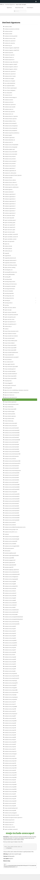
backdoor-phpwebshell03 (10, 564)
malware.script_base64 (10, 106)
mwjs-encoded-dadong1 (10, 371)
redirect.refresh (8, 246)
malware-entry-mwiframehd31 (12, 475)
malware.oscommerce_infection (12, 29)
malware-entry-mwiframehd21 (12, 428)
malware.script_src (9, 824)
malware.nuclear (8, 31)
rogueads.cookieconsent (10, 262)
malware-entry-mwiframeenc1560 (12, 454)
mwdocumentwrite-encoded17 (12, 357)
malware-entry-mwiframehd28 (12, 444)
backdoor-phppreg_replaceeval (12, 569)
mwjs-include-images (9, 411)
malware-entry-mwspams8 (11, 128)
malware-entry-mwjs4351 (10, 742)
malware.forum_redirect (10, 180)
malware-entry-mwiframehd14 (12, 465)
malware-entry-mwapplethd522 (12, 546)
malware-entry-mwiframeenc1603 (12, 461)
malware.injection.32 (9, 819)
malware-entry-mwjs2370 (10, 775)
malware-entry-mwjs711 (10, 704)
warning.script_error (9, 295)
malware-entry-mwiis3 (10, 654)
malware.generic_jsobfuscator (12, 187)
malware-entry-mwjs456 (10, 661)
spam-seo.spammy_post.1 (10, 324)
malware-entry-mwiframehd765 (12, 624)
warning (7, 305)
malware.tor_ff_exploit (10, 81)
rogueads (7, 253)
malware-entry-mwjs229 (10, 798)
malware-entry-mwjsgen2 (11, 812)
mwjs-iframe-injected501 (10, 350)
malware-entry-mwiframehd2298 (12, 439)
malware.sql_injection (10, 111)
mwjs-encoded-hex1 (9, 354)
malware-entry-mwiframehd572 (12, 496)
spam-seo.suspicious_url (10, 321)
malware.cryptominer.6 (10, 213)
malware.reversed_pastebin (11, 36)
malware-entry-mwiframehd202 (12, 435)
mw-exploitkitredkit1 (10, 85)
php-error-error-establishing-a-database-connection (16, 390)
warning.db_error (9, 269)
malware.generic (8, 189)
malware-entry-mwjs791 (10, 711)
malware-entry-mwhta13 (10, 593)
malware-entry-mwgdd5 (10, 583)
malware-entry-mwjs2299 (10, 796)
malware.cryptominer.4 (10, 203)
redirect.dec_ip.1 (8, 250)
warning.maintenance (10, 288)
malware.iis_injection (9, 55)
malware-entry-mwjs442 (10, 657)
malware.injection (9, 52)
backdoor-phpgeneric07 (10, 560)
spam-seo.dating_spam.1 (10, 220)
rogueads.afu (8, 255)
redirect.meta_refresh (10, 827)
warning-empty (8, 279)
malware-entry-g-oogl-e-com (11, 529)
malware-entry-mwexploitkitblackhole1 (14, 619)
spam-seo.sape (8, 310)
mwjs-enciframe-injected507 (11, 366)
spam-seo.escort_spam (10, 229)
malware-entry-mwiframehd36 (12, 506)
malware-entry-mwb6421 (10, 543)
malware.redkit (8, 26)
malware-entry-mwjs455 (10, 659)
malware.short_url (9, 114)
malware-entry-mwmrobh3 (11, 151)
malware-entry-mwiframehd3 (11, 442)
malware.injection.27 (9, 59)
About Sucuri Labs (19, 7)
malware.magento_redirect (11, 69)
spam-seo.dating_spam (10, 222)
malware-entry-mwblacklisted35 (12, 574)
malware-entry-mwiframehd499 (12, 484)
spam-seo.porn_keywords (10, 312)
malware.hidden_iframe (10, 121)
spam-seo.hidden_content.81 (11, 829)
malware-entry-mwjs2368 (10, 791)
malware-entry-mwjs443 (10, 723)
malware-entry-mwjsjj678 (11, 687)
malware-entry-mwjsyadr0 (11, 491)
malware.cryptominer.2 (10, 199)
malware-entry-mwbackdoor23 (12, 572)
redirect (6, 328)
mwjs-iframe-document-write (11, 331)
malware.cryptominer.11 (10, 201)
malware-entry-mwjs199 (10, 725)
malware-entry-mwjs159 (10, 730)
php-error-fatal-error (9, 395)
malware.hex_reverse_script (11, 184)
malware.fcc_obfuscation (10, 173)
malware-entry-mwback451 (11, 541)
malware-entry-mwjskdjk (10, 694)
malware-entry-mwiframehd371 (12, 510)
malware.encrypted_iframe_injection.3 (13, 817)
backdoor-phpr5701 (9, 567)
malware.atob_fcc (9, 142)
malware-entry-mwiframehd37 (12, 503)
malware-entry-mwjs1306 (10, 765)
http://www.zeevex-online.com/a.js (13, 846)
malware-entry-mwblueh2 (11, 602)
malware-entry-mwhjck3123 (11, 586)
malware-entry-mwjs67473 (11, 673)
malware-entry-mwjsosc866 (11, 690)
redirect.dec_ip (8, 326)
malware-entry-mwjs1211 (10, 751)
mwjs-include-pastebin (10, 413)
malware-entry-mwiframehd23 (12, 446)
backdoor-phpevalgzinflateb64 (12, 555)
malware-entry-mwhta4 (10, 524)
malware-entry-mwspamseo (11, 125)
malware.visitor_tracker (10, 76)
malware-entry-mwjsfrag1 (11, 680)
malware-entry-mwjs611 (10, 628)
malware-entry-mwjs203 (10, 734)
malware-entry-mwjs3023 (10, 789)
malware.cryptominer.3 (10, 196)
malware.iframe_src (9, 57)
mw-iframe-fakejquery (10, 90)
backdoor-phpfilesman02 (10, 553)
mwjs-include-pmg (9, 420)
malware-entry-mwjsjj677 (11, 685)
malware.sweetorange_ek (11, 97)
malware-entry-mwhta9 (10, 458)
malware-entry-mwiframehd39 (12, 513)
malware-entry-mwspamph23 (11, 144)
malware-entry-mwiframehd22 (12, 437)
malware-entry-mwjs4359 (10, 720)
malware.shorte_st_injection (11, 116)
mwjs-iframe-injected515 (10, 345)
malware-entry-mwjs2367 (10, 801)
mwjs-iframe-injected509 (10, 347)
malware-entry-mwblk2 (10, 607)
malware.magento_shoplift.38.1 (12, 50)
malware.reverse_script (10, 38)
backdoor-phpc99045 (9, 557)
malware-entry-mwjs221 (10, 739)
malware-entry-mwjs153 (10, 732)
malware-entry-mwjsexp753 (11, 683)
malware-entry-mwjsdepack (11, 697)
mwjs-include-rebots (9, 418)
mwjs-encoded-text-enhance (11, 336)
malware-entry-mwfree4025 (11, 614)
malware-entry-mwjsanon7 (11, 713)
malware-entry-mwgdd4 (10, 598)
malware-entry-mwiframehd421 (12, 520)
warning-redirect (21, 303)
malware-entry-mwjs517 (10, 650)
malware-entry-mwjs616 (10, 638)
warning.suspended (9, 293)
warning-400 (7, 276)
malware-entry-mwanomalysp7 (12, 536)
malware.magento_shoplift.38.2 (12, 47)
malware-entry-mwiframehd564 (12, 487)
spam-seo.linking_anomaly (11, 265)
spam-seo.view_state (9, 319)
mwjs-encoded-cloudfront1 (11, 373)
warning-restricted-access (11, 284)
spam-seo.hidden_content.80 (11, 234)
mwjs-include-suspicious (10, 416)
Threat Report (30, 7)
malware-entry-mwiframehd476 (12, 498)
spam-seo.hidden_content (10, 239)
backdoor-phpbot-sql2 (10, 149)
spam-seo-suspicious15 (10, 225)
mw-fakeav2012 (8, 92)
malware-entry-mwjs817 (10, 716)
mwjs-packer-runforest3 (10, 385)
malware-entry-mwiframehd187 (12, 451)
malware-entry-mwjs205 (10, 737)
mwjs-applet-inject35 (9, 364)
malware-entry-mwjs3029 (10, 784)
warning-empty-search (10, 281)
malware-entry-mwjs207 (10, 744)
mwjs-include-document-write (11, 404)
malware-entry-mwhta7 (10, 522)
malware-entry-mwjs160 (10, 727)
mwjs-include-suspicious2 (10, 402)
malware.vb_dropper (9, 78)
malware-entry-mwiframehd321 (12, 508)
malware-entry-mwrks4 (10, 166)
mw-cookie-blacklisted (10, 83)
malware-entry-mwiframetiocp (12, 621)
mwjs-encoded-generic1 (10, 369)
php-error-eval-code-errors (11, 397)
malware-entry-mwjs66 (10, 671)
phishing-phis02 (8, 387)
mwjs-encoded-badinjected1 (11, 808)
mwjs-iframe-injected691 (10, 409)
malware (7, 534)
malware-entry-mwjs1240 (10, 758)
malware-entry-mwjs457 (10, 668)
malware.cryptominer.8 (10, 208)
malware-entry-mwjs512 (10, 664)
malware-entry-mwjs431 (10, 794)
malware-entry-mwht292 (10, 595)
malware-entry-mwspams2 (11, 130)
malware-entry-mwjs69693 (11, 706)
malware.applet (8, 135)
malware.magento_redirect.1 (11, 66)
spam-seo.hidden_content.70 (11, 236)
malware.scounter (9, 99)
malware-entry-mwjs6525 (10, 640)
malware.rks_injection (10, 43)
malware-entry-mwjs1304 (10, 768)
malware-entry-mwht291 (10, 588)
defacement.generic (9, 548)
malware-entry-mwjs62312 (11, 645)
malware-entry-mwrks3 (10, 158)
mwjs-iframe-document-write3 (12, 815)
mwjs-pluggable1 (9, 383)
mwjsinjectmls (8, 380)
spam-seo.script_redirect (10, 307)
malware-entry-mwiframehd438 (12, 515)
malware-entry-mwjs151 (10, 749)
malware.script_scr (9, 109)
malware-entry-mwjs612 (10, 626)
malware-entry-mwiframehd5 (11, 482)
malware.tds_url (8, 95)
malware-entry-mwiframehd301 (12, 472)
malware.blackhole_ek (10, 140)
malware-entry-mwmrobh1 (11, 423)
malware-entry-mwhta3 (10, 590)
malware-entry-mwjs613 (10, 635)
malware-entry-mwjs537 (10, 631)
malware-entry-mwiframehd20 (12, 449)
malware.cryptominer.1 (10, 168)
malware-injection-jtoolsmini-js (12, 132)
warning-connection (21, 298)
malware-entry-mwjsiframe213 (12, 678)
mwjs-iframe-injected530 (10, 378)
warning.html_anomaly (10, 286)
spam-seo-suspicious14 (10, 227)
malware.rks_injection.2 (10, 71)
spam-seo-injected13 (9, 241)
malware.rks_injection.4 (10, 104)
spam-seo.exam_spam (10, 232)
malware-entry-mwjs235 (10, 805)
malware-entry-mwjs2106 (10, 772)
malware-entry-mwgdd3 (10, 600)
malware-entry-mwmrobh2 (11, 154)
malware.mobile (8, 33)
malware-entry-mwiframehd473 (12, 501)
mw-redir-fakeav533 (9, 217)
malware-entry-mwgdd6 (10, 581)
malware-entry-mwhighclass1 (11, 576)
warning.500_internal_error (11, 272)
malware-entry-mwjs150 (10, 763)
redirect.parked (8, 248)
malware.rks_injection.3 (10, 73)
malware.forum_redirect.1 (11, 182)
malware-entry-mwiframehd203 (12, 432)
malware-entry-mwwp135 (10, 123)
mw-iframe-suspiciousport (11, 88)
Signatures (9, 7)
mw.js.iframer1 (8, 359)
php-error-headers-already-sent (12, 392)
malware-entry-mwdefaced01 (11, 612)
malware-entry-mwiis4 (10, 756)
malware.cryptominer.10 (10, 170)
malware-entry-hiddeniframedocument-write (15, 527)
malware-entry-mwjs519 (10, 633)
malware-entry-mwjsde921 (11, 699)
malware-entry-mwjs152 (10, 746)
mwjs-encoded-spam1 (10, 338)
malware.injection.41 (9, 822)
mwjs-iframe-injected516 (10, 376)
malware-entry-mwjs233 (10, 803)
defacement (7, 550)
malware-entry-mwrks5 (10, 163)
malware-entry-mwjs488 (10, 666)
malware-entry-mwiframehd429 (12, 517)
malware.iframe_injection (11, 118)
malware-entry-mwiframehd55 (12, 477)
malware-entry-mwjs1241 (10, 760)
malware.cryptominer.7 (10, 210)
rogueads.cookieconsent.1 (10, 260)
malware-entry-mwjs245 (10, 782)
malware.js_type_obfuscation (11, 62)
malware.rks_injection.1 (10, 40)
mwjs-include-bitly (9, 406)
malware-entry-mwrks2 (10, 156)
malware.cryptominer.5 (10, 206)
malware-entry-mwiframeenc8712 (12, 463)
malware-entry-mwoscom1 (11, 425)
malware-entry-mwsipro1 (10, 161)
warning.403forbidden (10, 274)
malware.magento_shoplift (11, 64)
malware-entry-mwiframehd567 (12, 489)
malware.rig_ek (8, 45)
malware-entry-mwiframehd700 (12, 494)
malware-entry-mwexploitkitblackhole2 (14, 616)
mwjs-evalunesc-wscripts (10, 333)
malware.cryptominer (10, 137)
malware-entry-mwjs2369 (10, 777)
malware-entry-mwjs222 (10, 770)
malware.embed (8, 177)
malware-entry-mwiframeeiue (12, 456)
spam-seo (7, 243)
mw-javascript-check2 (10, 215)
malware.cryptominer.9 (10, 194)
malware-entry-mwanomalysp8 (12, 539)
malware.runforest (9, 102)
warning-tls (21, 300)
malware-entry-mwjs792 (10, 718)
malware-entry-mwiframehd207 (12, 430)
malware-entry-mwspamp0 (11, 147)
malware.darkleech (9, 192)
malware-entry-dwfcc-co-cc (11, 531)
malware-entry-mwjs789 (10, 709)
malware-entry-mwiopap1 (11, 753)
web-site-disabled (9, 291)
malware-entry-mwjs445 (10, 652)
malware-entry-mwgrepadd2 (11, 579)
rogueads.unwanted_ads (10, 258)
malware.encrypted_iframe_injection (13, 175)
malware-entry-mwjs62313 (11, 642)
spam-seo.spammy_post (10, 317)
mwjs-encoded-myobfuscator (11, 352)
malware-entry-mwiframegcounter (13, 470)
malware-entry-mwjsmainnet (11, 692)
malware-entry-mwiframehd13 (12, 468)
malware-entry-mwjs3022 (10, 786)
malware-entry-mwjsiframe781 (12, 675)
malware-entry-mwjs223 (10, 779)
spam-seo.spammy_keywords (11, 314)
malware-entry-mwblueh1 (11, 605)
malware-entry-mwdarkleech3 (12, 609)
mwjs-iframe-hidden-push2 (11, 340)
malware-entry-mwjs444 (10, 810)
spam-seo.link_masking (10, 267)
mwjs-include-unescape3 (10, 399)
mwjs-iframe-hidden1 (10, 343)
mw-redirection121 (9, 361)
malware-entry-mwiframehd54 (12, 480)
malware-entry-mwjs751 (10, 701)
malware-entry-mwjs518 (10, 647)
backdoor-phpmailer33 (10, 562)
